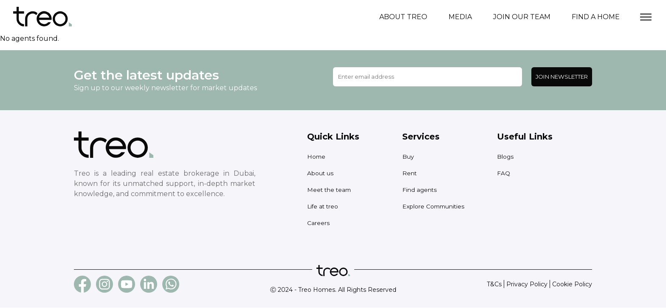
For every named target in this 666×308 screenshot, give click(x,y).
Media (460, 17)
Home (317, 157)
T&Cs (494, 284)
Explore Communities (439, 206)
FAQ (504, 173)
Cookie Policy (572, 284)
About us (323, 173)
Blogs (506, 157)
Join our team (521, 17)
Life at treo (325, 206)
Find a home (596, 17)
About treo (403, 17)
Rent (410, 173)
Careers (320, 223)
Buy (409, 157)
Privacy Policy (526, 284)
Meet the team (332, 190)
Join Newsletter (562, 77)
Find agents (422, 190)
